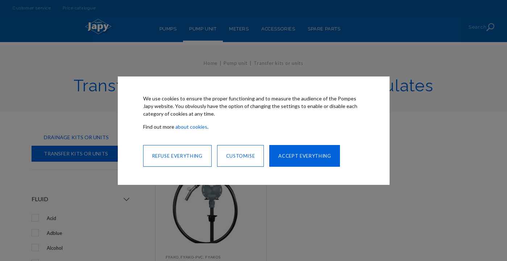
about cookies (191, 127)
